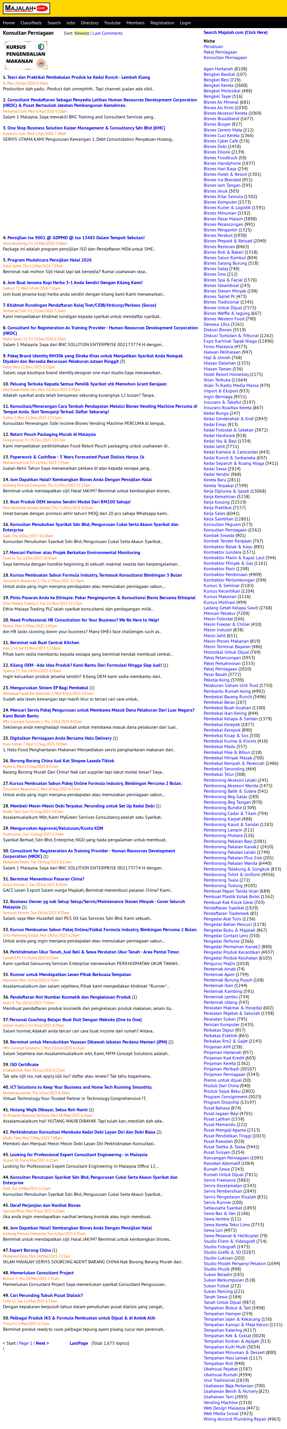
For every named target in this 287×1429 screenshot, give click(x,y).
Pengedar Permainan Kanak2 (232, 946)
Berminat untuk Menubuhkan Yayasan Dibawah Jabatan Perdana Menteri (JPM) (88, 1042)
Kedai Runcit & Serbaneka (229, 458)
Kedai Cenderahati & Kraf (228, 418)
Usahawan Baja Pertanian (228, 1385)
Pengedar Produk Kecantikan (232, 952)
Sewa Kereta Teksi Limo (227, 1224)
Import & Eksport (221, 391)
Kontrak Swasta (219, 535)
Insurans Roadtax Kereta (228, 407)
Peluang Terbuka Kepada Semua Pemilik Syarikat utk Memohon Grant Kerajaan (88, 384)
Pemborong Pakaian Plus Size (233, 857)
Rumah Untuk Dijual (224, 1174)
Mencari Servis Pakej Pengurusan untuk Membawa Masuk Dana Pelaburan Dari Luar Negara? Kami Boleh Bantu (98, 713)
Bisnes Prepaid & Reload (228, 241)
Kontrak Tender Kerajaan (228, 541)
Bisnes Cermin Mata (223, 130)
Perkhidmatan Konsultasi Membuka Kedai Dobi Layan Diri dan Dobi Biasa (82, 1132)
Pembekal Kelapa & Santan (231, 718)
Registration (162, 22)
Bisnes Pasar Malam (223, 219)
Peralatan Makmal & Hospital (233, 1007)
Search (54, 22)
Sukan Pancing (218, 1291)
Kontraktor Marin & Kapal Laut (234, 557)
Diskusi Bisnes (218, 329)
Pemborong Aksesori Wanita (231, 785)
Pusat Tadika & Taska (224, 1147)
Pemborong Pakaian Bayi (228, 841)
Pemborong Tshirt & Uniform (232, 874)
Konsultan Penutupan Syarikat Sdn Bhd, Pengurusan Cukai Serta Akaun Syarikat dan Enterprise (90, 1180)
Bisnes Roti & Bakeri (224, 252)
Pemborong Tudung (223, 885)
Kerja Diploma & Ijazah (226, 491)
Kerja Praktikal (218, 507)
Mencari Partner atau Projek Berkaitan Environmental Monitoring (75, 552)
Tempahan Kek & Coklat (227, 1335)
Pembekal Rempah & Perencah (234, 763)
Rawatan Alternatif (222, 1163)
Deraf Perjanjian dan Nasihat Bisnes (45, 1205)
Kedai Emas (215, 424)
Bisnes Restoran (219, 246)
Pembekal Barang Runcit (228, 696)
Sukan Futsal (216, 1286)
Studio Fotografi (220, 1246)
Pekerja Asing (217, 680)
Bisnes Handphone (222, 163)
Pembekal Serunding (224, 769)
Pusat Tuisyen (217, 1152)
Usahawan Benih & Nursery (230, 1391)
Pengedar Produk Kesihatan (231, 958)
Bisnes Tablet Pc (219, 296)
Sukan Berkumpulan (224, 1280)
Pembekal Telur (219, 774)
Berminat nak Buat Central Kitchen (44, 642)
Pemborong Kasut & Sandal (231, 824)
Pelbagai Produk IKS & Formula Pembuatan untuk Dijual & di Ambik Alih (82, 1318)
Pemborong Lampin (223, 830)
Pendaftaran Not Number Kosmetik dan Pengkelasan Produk (70, 997)
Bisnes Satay (216, 268)
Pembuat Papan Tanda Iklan (231, 891)
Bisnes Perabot (218, 235)
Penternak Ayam (219, 974)
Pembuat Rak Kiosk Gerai (228, 902)
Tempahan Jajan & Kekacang (232, 1319)
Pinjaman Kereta (220, 1063)
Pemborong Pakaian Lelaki (230, 852)
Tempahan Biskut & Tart (227, 1308)
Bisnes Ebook (217, 152)
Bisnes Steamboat (221, 285)
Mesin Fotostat (218, 619)
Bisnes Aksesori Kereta (225, 113)
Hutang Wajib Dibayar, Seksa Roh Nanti (49, 1110)
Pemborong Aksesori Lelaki (230, 780)
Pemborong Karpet (222, 819)
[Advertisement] (100, 188)
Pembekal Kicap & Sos (226, 735)
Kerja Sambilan (218, 519)
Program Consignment (225, 1096)
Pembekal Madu (220, 746)
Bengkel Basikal (219, 74)
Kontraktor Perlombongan (229, 580)
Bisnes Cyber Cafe (221, 141)
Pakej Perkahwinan (222, 663)
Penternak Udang (221, 1002)
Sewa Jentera (216, 1219)
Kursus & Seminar (222, 585)
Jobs (71, 22)
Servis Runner (217, 1202)
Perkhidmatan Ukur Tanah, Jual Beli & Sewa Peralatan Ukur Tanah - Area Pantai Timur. (95, 952)
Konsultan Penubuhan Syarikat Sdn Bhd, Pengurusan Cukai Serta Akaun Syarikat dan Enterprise (91, 527)
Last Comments (108, 33)
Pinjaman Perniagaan (224, 1074)
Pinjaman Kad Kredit (224, 1058)
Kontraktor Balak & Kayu (228, 546)
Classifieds (31, 22)
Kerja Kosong (217, 502)
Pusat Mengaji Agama (225, 1130)
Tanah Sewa (215, 1297)
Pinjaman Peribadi (221, 1069)
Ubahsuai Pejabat (221, 1369)
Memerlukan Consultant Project (42, 1273)
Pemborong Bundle (223, 807)
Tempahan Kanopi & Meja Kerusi (236, 1324)
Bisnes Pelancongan (223, 224)
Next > (42, 1343)
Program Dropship (221, 1102)
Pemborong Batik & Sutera (230, 791)
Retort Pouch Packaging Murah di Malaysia (53, 434)
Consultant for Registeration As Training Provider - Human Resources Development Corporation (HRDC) (100, 330)
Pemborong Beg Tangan (227, 802)
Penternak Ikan (218, 985)
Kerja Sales (214, 513)
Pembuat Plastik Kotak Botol (232, 896)
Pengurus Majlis (219, 963)
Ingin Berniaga (218, 396)
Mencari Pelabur (220, 613)
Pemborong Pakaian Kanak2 (231, 846)
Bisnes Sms (215, 274)
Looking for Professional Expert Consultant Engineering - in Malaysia (79, 1155)
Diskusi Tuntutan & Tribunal (231, 335)
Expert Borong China (30, 1250)
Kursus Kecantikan (222, 591)
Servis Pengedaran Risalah (230, 1197)
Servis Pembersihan (223, 1191)
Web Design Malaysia (224, 1408)
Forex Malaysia (218, 346)
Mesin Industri (218, 630)
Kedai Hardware (219, 435)
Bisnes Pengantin (221, 230)
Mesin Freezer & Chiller (227, 624)
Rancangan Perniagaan (226, 1158)
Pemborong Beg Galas (225, 796)
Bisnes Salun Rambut (225, 257)
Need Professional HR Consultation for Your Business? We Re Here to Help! (84, 620)
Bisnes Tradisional (221, 302)
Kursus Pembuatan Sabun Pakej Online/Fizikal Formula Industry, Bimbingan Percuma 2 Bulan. (104, 930)
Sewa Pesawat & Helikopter (231, 1235)
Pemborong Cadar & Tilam (230, 813)
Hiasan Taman (217, 369)
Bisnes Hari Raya (220, 168)
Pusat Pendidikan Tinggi (227, 1136)
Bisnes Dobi (215, 146)
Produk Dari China (221, 1085)
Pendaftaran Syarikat (224, 908)
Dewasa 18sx (217, 324)
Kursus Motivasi (219, 602)
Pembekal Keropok (222, 730)
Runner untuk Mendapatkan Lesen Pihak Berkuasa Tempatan (70, 974)
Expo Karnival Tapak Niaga (230, 341)
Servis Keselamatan (223, 1185)
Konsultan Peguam (222, 524)
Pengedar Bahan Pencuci (228, 924)
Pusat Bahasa (217, 1108)
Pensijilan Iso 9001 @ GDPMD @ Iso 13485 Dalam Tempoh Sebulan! (76, 238)
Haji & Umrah (217, 357)
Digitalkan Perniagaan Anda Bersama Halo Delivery (61, 738)
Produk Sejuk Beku (222, 1091)
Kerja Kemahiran (220, 496)
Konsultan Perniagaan (225, 57)
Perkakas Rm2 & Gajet (226, 1041)
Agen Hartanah (218, 69)
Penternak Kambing (223, 991)
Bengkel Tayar (217, 96)
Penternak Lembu (221, 996)
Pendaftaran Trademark (226, 913)
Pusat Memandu (220, 1124)
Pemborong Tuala (221, 880)
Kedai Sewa (215, 469)
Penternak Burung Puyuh (228, 980)
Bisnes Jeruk (216, 191)
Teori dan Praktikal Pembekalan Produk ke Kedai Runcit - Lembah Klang (78, 77)
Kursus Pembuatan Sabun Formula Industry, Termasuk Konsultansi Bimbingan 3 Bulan (96, 575)
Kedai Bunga (216, 413)
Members (135, 22)
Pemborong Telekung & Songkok (237, 869)
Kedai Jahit (214, 446)
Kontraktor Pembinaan (226, 574)
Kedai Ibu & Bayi (220, 441)
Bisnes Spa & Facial (223, 280)
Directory (89, 22)
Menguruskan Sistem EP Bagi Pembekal (49, 688)
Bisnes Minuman (220, 213)
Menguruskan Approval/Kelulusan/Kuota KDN (56, 828)
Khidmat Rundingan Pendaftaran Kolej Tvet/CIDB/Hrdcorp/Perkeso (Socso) (81, 305)
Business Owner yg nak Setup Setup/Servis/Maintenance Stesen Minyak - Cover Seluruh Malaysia (94, 904)
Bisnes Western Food (224, 318)
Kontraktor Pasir (219, 568)
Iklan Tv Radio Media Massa (231, 385)
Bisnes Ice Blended (222, 179)
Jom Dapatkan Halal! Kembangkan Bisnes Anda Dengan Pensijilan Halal (81, 479)
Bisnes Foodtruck (221, 157)
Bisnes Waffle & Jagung (227, 313)
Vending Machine (221, 1402)
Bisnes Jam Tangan (222, 185)
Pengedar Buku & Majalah (229, 930)
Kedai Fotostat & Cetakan (229, 430)
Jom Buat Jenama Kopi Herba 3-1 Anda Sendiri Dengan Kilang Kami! (75, 282)
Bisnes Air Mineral (221, 102)
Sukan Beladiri (218, 1274)
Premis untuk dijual (223, 1080)
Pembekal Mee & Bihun (227, 752)
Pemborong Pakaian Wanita (230, 863)
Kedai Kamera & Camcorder (231, 452)
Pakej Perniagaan (220, 52)
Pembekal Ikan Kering (225, 713)
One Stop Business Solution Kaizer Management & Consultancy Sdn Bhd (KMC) (86, 128)
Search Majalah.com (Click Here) (236, 32)
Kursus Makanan (220, 596)
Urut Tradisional (219, 1380)
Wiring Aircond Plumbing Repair (235, 1419)
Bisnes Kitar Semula (223, 196)
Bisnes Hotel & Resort (225, 174)
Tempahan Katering (223, 1330)
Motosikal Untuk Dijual (226, 652)
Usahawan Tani (218, 1396)
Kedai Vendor (217, 474)
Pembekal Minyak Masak (228, 758)
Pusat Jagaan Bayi (221, 1113)
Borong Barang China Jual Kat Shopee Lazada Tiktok (62, 761)
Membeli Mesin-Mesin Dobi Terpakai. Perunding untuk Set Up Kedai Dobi (82, 806)
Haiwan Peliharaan (222, 352)
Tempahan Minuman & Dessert (234, 1352)
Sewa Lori (213, 1230)
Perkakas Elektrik (220, 1035)
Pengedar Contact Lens (226, 935)
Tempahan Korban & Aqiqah (231, 1341)
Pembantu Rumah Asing (227, 691)
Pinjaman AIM (217, 1047)
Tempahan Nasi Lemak (226, 1358)
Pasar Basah (215, 674)
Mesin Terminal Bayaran (227, 646)
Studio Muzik (217, 1269)
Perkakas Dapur (219, 1030)
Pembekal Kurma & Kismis (230, 741)
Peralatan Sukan (220, 1019)
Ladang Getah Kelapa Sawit (231, 608)
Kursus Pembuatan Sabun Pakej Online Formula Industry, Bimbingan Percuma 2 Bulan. (96, 783)
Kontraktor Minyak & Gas (228, 563)
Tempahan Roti (218, 1363)
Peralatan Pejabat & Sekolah (232, 1013)
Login (185, 22)
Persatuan (213, 46)
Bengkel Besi (216, 80)
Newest (81, 33)
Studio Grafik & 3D (222, 1252)
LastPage (79, 1343)
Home (9, 22)
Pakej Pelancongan (222, 657)
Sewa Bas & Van (220, 1213)
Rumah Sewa (217, 1169)
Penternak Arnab (220, 969)
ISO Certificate (24, 1064)
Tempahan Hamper (222, 1313)
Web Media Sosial (221, 1413)
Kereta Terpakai (219, 485)
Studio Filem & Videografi (229, 1241)
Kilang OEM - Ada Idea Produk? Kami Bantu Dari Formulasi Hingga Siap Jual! (86, 665)
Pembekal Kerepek (222, 724)
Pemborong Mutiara (223, 835)
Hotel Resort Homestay (226, 374)
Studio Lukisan (218, 1258)
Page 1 (25, 1343)
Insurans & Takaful (222, 402)
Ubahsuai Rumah (221, 1374)
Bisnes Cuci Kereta (222, 135)
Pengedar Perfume (222, 941)
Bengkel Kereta (218, 85)
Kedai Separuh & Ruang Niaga (234, 463)
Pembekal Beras (219, 702)
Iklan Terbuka (217, 380)
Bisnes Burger (217, 124)
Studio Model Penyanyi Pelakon (235, 1263)
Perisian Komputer (222, 1024)
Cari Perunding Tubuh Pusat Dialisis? (46, 1295)
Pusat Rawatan (218, 1141)
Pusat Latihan (217, 1119)
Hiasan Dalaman (220, 363)
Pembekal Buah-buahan (227, 707)
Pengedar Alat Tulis (222, 919)
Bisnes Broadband (221, 118)
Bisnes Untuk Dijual (223, 307)
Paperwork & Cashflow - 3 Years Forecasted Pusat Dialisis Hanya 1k (77, 457)
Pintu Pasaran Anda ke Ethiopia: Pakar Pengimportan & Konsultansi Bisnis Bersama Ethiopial (103, 598)
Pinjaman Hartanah (223, 1052)
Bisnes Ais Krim (218, 107)
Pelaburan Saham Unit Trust (231, 685)
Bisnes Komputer (220, 202)
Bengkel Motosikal (222, 91)
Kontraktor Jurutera (222, 552)
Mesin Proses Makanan (226, 641)
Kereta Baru (215, 480)
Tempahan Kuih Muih (225, 1347)
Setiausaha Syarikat (223, 1208)
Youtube (112, 22)
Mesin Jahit (215, 635)
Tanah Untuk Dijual (222, 1302)
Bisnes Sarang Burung (225, 263)
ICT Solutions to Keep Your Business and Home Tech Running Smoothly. (81, 1087)
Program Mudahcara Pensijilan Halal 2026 (50, 260)
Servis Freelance (220, 1180)
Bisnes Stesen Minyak (225, 291)
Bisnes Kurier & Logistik (227, 207)
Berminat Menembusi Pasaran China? (47, 879)
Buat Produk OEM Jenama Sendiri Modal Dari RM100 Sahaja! (70, 502)
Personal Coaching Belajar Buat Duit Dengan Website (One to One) (76, 1020)
